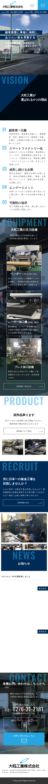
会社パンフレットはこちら (24, 724)
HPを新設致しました (21, 576)
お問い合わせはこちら (24, 739)
